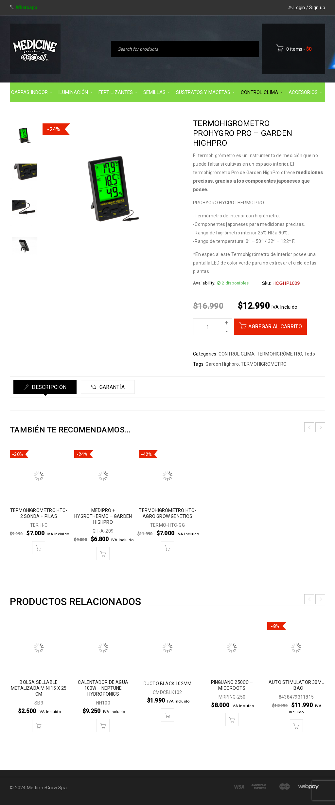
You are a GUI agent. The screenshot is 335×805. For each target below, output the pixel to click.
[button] (38, 547)
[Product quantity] (212, 327)
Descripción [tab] (48, 387)
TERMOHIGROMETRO (264, 364)
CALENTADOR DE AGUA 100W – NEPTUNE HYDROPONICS (103, 688)
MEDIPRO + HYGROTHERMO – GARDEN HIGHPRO (103, 516)
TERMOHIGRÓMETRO (279, 354)
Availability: (204, 283)
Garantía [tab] (111, 387)
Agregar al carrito (275, 326)
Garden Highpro (222, 364)
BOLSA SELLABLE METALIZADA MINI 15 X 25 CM (39, 688)
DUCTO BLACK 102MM (167, 683)
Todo (309, 354)
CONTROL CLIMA (237, 354)
